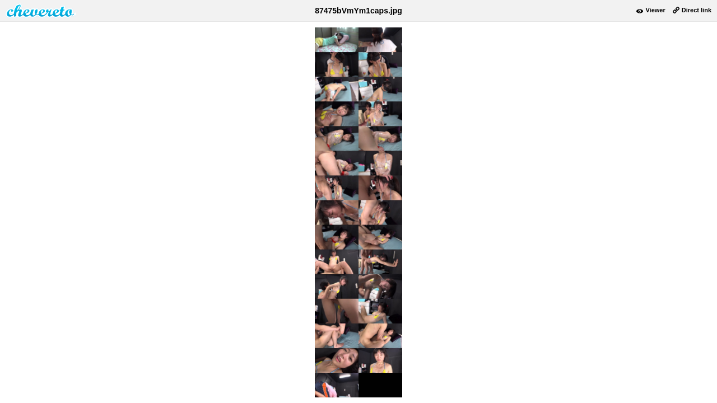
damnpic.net (41, 10)
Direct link (696, 10)
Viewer (655, 10)
